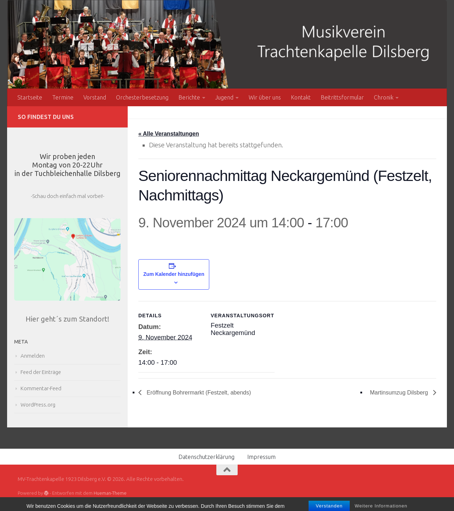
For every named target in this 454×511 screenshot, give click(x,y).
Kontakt (301, 97)
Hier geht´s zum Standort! (67, 319)
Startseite (29, 97)
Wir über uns (265, 97)
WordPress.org (38, 405)
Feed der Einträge (41, 372)
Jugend (224, 97)
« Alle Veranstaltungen (168, 134)
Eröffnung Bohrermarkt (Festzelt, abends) (198, 393)
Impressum (261, 457)
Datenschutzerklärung (206, 457)
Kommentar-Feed (41, 388)
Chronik (383, 97)
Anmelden (33, 356)
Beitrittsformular (342, 97)
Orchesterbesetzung (142, 97)
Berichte (189, 97)
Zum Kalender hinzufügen (173, 274)
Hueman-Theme (110, 492)
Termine (62, 97)
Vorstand (94, 97)
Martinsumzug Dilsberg (400, 393)
